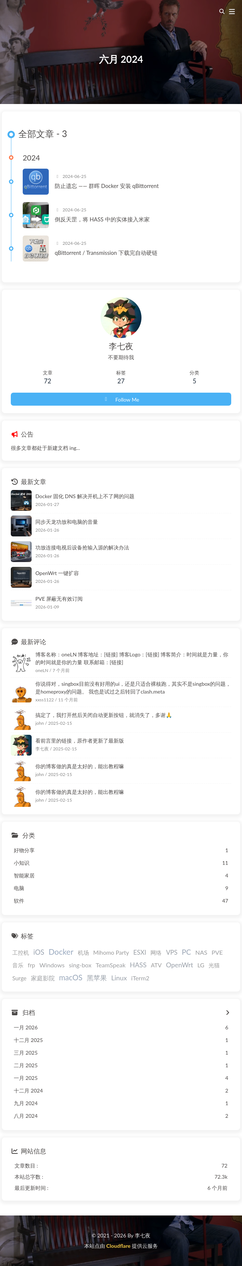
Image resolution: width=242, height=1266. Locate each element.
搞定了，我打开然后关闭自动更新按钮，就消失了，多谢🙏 (103, 715)
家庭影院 (43, 977)
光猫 (214, 965)
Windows (52, 964)
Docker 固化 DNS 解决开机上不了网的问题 (84, 496)
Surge (19, 978)
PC (186, 952)
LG (200, 965)
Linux (119, 978)
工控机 (20, 952)
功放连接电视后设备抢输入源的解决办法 (82, 547)
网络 (156, 952)
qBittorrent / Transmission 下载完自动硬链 (106, 252)
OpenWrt (179, 965)
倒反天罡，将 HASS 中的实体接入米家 (102, 219)
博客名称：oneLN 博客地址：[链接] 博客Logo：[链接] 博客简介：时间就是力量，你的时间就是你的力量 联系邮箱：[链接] (131, 658)
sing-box (80, 964)
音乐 (17, 965)
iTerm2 (140, 977)
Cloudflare (118, 1246)
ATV (156, 965)
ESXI (139, 952)
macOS (70, 977)
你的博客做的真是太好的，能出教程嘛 (79, 766)
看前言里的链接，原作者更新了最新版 (79, 740)
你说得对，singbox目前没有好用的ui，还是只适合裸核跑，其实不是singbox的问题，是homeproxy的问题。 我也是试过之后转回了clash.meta (133, 688)
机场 (83, 952)
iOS (39, 952)
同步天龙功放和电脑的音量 (66, 522)
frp (31, 965)
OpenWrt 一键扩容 (57, 573)
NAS (201, 952)
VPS (172, 952)
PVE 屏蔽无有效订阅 (59, 598)
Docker (60, 951)
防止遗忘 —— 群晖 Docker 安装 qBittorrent (107, 185)
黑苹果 (97, 978)
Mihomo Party (111, 952)
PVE (217, 952)
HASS (138, 965)
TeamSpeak (110, 964)
